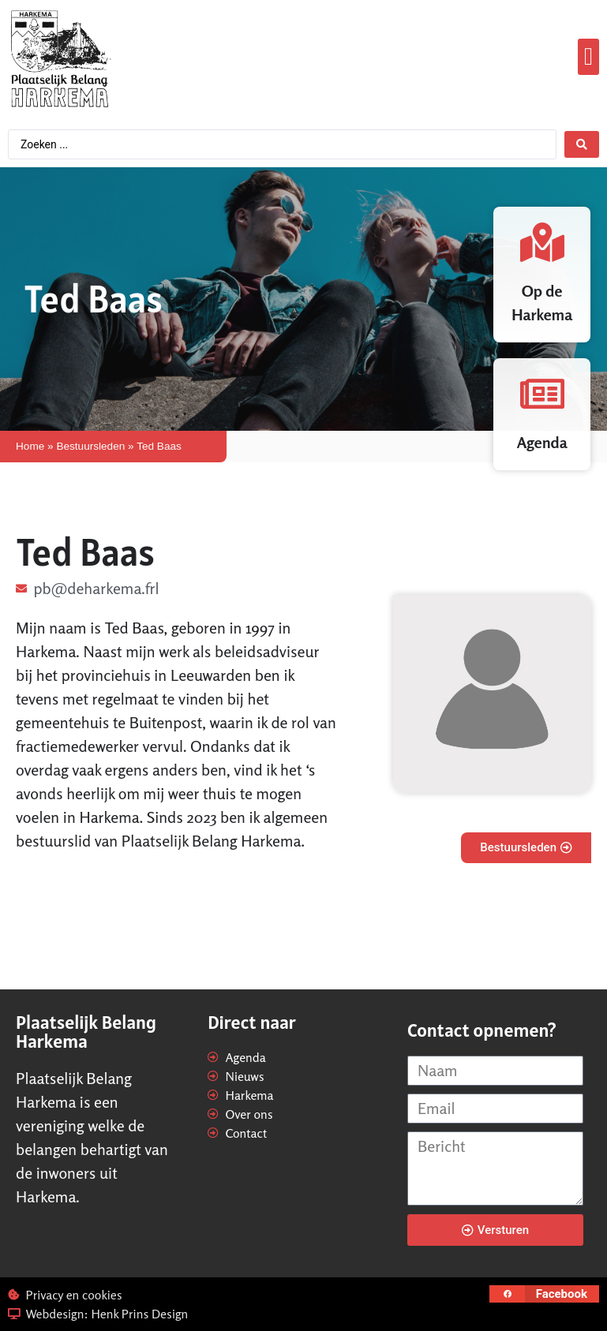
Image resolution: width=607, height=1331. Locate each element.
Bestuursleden (90, 446)
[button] (588, 57)
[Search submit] (581, 144)
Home (30, 446)
